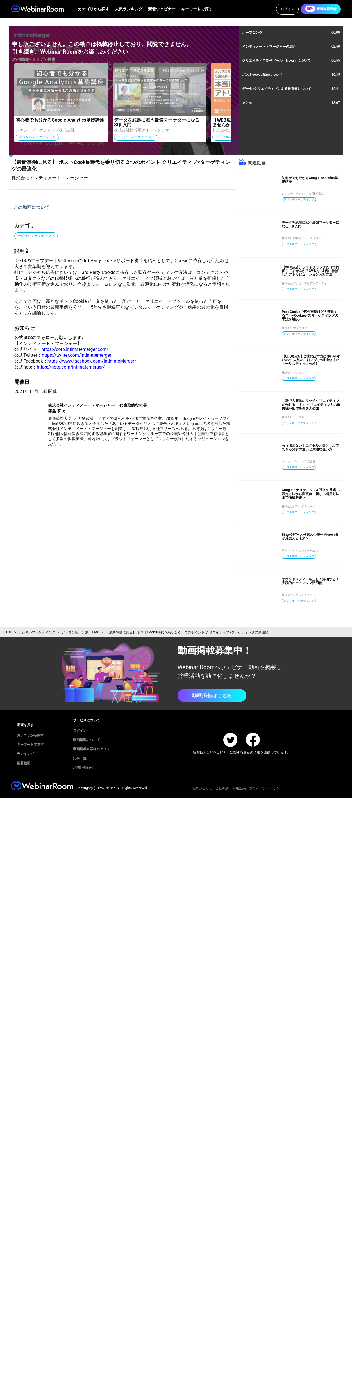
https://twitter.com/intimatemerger (77, 355)
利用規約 (239, 788)
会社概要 (222, 788)
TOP (9, 632)
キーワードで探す (197, 9)
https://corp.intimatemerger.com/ (74, 349)
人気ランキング (128, 9)
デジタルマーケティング (36, 632)
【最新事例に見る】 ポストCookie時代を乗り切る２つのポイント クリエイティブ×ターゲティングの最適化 (187, 632)
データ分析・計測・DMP (80, 632)
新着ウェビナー (162, 9)
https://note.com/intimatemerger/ (71, 367)
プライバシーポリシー (266, 788)
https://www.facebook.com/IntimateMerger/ (91, 361)
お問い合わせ (202, 788)
